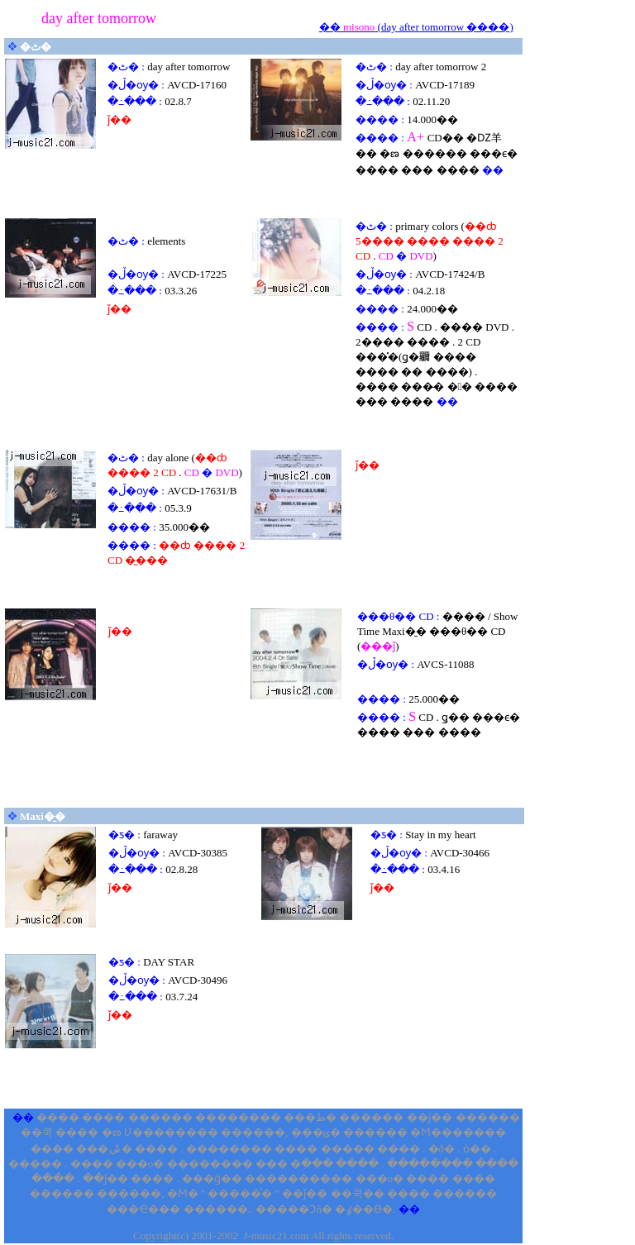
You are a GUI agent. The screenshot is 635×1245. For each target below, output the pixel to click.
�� (331, 27)
